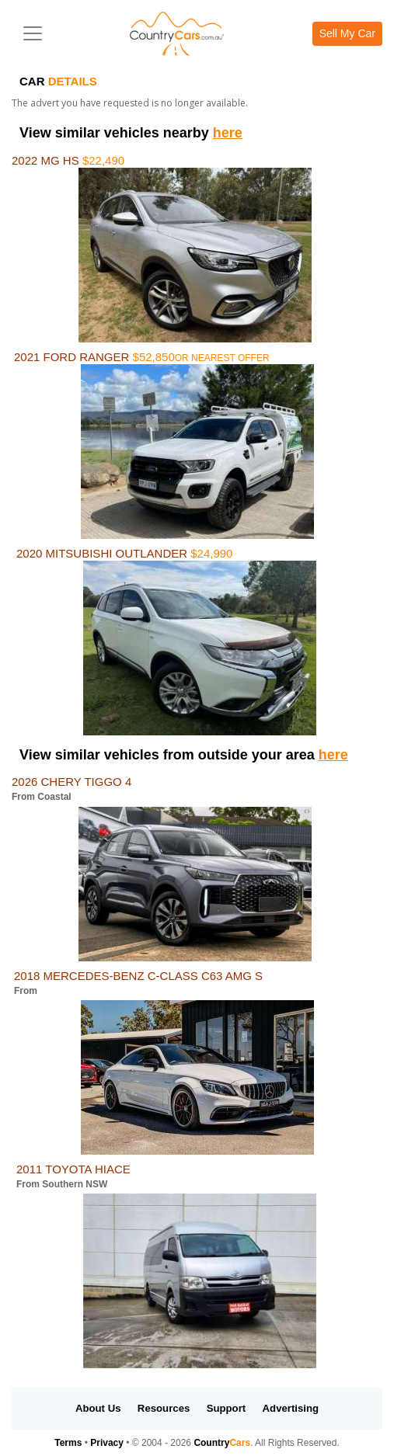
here (227, 133)
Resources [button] (164, 1408)
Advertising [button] (291, 1408)
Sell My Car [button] (347, 33)
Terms (68, 1442)
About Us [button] (98, 1408)
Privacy (107, 1442)
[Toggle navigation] (33, 33)
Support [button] (226, 1408)
